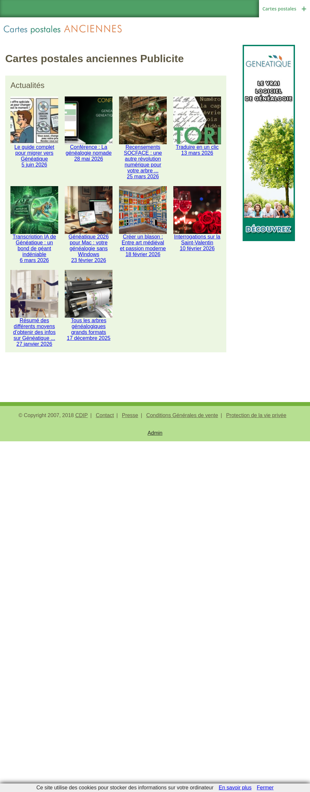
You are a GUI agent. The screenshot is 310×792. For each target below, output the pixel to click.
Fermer (265, 787)
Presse (130, 415)
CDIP (81, 415)
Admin (154, 433)
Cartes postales (279, 9)
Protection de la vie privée (256, 415)
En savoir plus (235, 787)
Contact (105, 415)
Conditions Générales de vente (182, 415)
